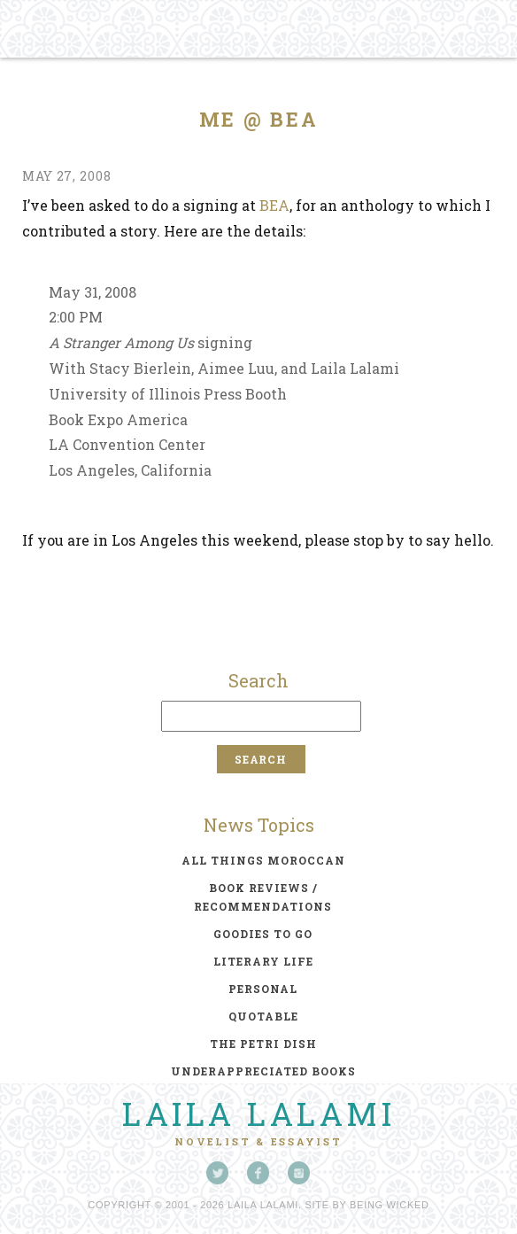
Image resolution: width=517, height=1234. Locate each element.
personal (262, 989)
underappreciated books (263, 1071)
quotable (263, 1016)
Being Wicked (389, 1204)
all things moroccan (263, 860)
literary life (263, 961)
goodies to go (263, 934)
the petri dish (263, 1043)
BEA (274, 205)
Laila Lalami (258, 1113)
